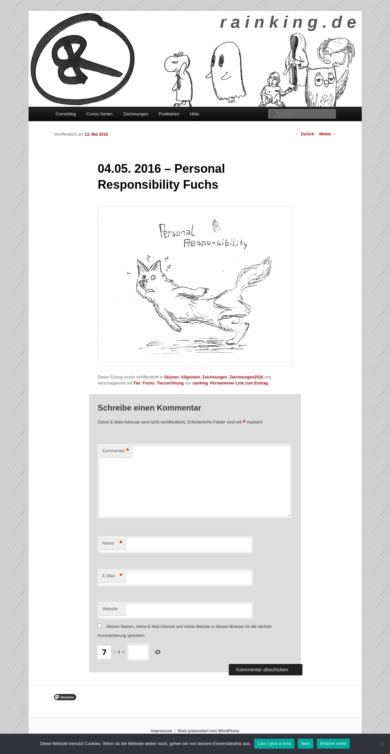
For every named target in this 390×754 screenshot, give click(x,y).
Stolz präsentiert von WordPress (208, 731)
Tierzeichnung (170, 383)
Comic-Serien (100, 113)
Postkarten (169, 113)
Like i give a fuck (274, 743)
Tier (137, 383)
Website (110, 608)
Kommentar (115, 451)
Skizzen (171, 377)
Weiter (327, 134)
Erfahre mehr (333, 743)
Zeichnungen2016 (246, 377)
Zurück (304, 134)
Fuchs (149, 383)
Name (112, 543)
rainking (200, 383)
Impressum (161, 731)
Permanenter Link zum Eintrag (239, 383)
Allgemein (190, 377)
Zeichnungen (135, 113)
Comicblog (66, 113)
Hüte (194, 113)
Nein (305, 743)
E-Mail (112, 576)
